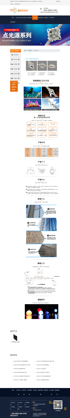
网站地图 (58, 1)
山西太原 (44, 364)
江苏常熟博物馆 (45, 360)
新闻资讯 (46, 17)
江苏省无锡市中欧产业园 (24, 360)
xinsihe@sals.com (37, 405)
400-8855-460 (50, 10)
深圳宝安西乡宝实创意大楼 (48, 356)
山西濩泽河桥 (22, 364)
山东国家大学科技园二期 (24, 371)
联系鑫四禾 (57, 17)
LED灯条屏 (23, 17)
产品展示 (35, 17)
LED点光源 (18, 17)
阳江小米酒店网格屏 (23, 356)
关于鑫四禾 (51, 17)
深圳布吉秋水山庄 (23, 368)
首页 (13, 17)
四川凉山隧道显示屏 (46, 371)
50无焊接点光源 (15, 337)
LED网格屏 (29, 17)
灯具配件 (16, 75)
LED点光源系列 (34, 1)
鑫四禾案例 (40, 17)
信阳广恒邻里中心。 (46, 368)
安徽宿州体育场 (45, 375)
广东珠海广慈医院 (23, 375)
